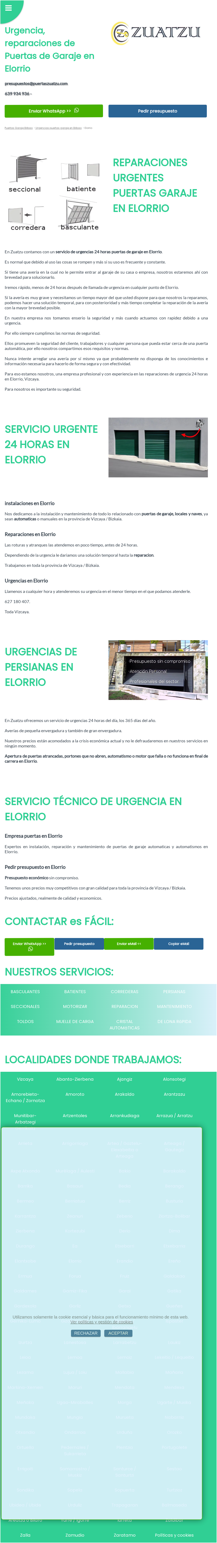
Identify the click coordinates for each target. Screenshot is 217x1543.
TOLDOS (25, 1021)
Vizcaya (25, 1079)
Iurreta (124, 1520)
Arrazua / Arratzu (174, 1116)
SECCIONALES (25, 1006)
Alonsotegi (174, 1079)
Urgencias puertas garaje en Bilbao (58, 128)
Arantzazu (174, 1094)
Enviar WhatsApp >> (54, 111)
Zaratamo (125, 1535)
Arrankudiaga (124, 1116)
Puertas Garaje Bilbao (19, 128)
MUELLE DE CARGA (75, 1021)
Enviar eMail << (129, 943)
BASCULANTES (25, 992)
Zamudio (74, 1535)
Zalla (25, 1535)
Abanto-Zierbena (75, 1079)
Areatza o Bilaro (25, 1520)
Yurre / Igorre (75, 1520)
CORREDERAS (124, 992)
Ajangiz (124, 1079)
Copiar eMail (178, 943)
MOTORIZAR (75, 1006)
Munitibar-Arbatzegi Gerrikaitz (25, 1122)
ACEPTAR (118, 1333)
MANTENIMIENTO (174, 1006)
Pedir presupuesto (157, 111)
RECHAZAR (85, 1333)
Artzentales (75, 1116)
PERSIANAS (174, 992)
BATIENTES (75, 992)
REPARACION (124, 1006)
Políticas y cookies (174, 1535)
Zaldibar (174, 1520)
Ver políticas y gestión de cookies (101, 1322)
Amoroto (74, 1094)
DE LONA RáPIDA (174, 1021)
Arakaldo (124, 1094)
